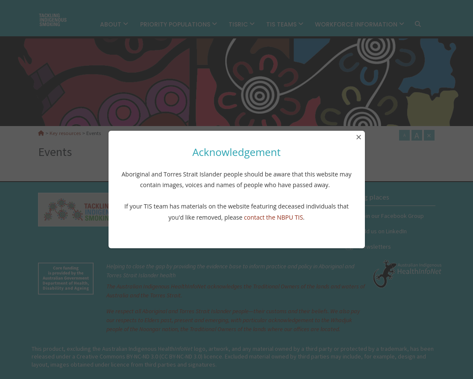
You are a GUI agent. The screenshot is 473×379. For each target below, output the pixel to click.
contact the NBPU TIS (273, 217)
